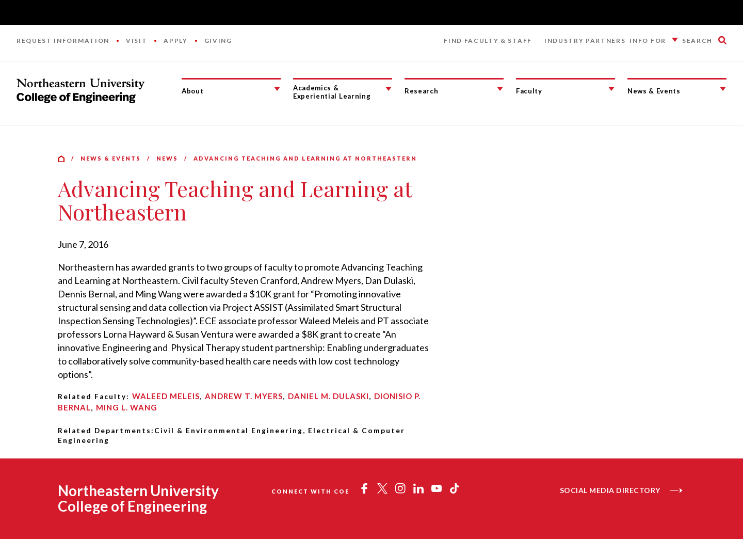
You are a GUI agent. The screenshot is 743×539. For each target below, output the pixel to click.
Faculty (529, 91)
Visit (136, 40)
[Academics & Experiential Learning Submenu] (388, 89)
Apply (175, 40)
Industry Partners (585, 40)
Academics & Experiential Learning (331, 92)
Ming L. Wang (126, 407)
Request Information (63, 40)
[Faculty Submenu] (611, 89)
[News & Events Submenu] (723, 89)
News (167, 158)
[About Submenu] (277, 89)
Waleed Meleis (166, 396)
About (192, 91)
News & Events (654, 91)
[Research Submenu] (500, 89)
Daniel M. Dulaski (328, 396)
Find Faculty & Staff (488, 40)
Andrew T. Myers (244, 396)
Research (421, 91)
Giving (218, 40)
